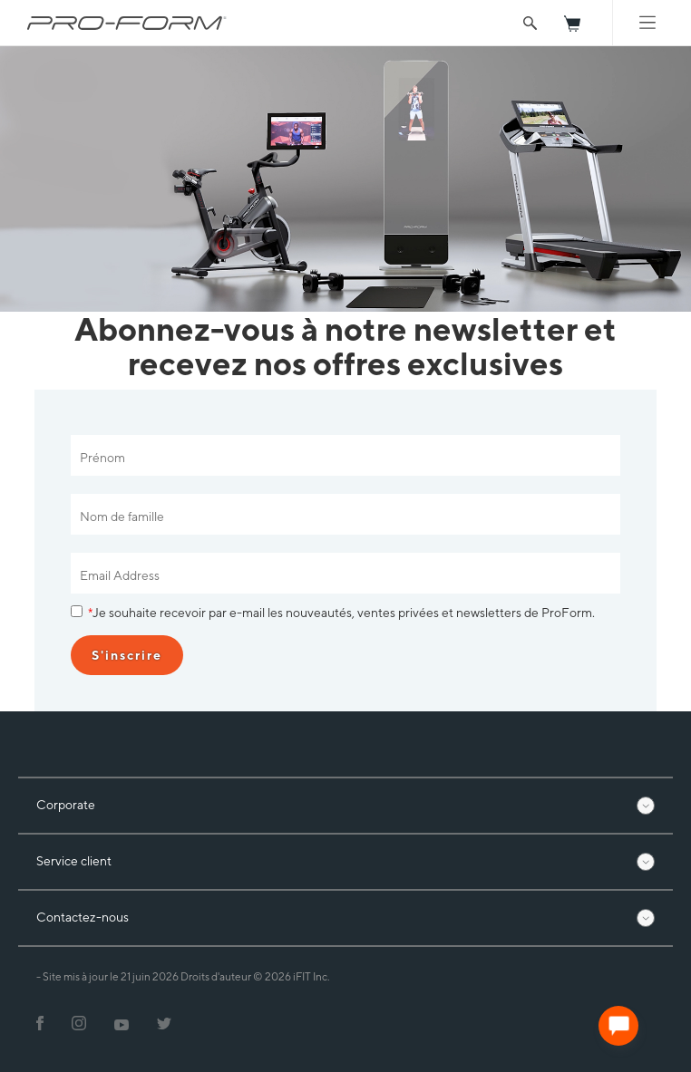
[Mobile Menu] (647, 22)
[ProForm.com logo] (127, 22)
